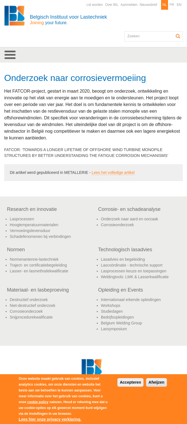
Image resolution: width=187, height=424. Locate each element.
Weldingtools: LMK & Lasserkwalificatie (135, 277)
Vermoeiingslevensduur (30, 230)
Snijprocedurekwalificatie (31, 317)
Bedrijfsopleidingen (117, 317)
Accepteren (130, 382)
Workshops (110, 305)
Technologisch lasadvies (125, 249)
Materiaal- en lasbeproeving (38, 290)
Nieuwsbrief (148, 5)
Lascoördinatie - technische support (131, 265)
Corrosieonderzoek (117, 225)
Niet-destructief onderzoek (32, 305)
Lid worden (94, 5)
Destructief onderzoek (29, 299)
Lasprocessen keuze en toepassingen (133, 271)
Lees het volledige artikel (113, 172)
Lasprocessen (22, 219)
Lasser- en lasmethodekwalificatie (39, 271)
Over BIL (111, 5)
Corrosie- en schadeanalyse (129, 209)
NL (164, 5)
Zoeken (178, 36)
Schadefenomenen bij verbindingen (40, 236)
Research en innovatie (32, 209)
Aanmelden (129, 5)
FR (171, 5)
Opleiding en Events (120, 290)
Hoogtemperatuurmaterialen (34, 225)
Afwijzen (156, 382)
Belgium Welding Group (121, 323)
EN (179, 5)
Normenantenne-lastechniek (34, 259)
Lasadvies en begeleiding (123, 259)
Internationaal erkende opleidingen (131, 299)
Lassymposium (114, 329)
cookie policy (37, 402)
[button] (93, 55)
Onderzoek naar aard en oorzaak (129, 219)
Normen (16, 249)
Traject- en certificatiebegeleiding (38, 265)
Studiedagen (112, 311)
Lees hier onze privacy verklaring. (50, 419)
